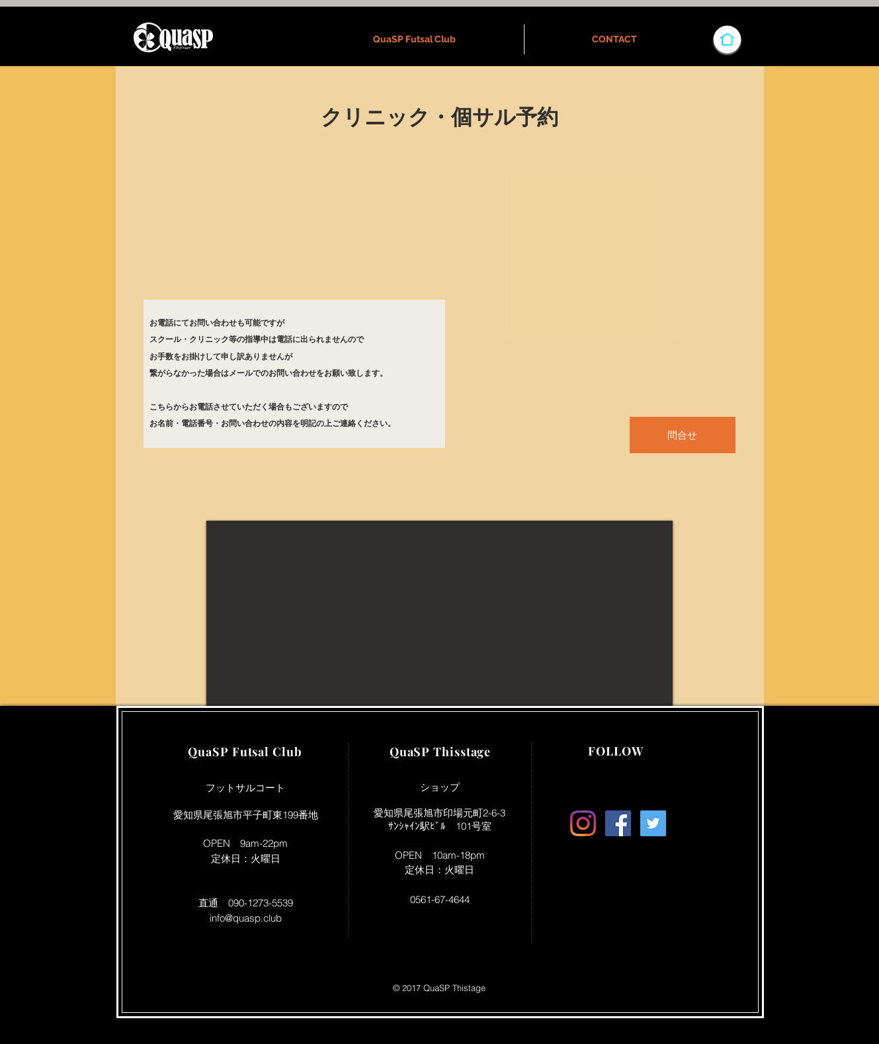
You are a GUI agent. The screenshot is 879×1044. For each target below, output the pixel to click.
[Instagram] (583, 823)
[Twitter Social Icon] (653, 823)
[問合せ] (682, 435)
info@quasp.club (246, 918)
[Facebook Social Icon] (618, 823)
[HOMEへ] (727, 39)
